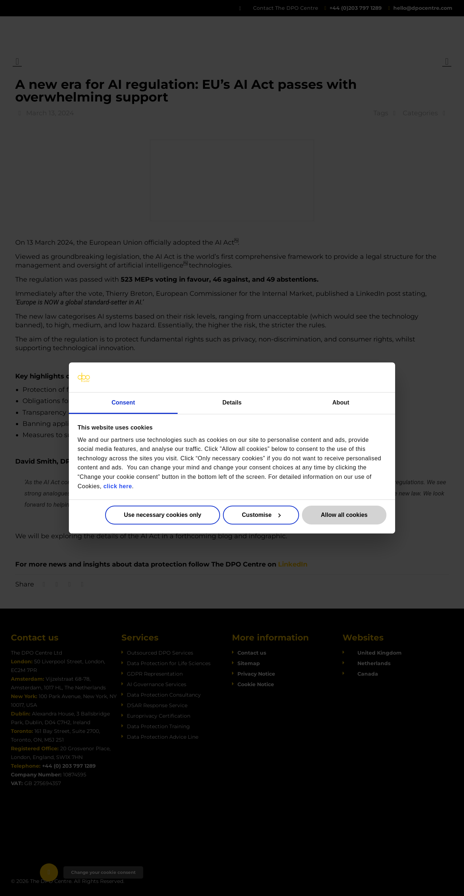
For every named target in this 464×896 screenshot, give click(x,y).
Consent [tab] (123, 402)
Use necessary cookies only (162, 515)
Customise (261, 515)
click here (117, 486)
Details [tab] (231, 402)
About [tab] (340, 402)
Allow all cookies (344, 515)
